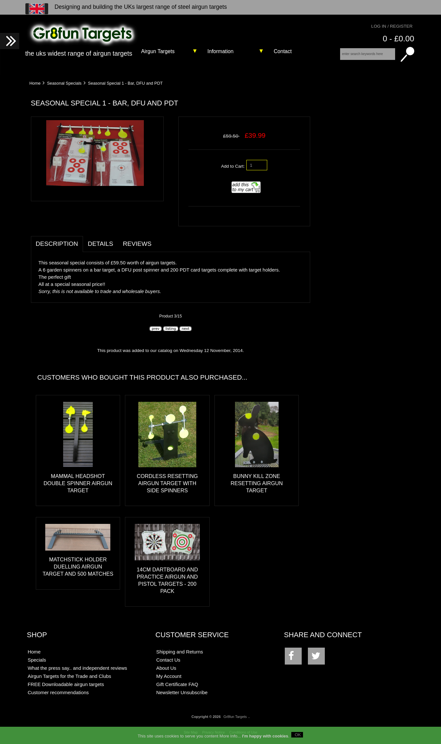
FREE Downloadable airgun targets (66, 684)
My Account (168, 676)
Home (34, 83)
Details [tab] (100, 243)
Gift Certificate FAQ (177, 684)
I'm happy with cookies (265, 737)
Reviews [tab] (137, 243)
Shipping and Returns (179, 651)
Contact (283, 51)
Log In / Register (392, 26)
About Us (166, 668)
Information (220, 51)
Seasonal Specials (64, 83)
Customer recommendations (58, 692)
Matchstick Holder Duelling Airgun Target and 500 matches (78, 566)
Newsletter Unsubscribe (182, 692)
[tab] (161, 240)
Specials (37, 660)
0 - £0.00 (398, 38)
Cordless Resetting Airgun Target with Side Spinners (167, 483)
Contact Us (168, 660)
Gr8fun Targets (235, 717)
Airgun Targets (158, 51)
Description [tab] (57, 243)
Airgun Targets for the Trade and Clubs (69, 676)
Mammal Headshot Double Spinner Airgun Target (78, 483)
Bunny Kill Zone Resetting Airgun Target (256, 483)
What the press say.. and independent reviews (77, 668)
